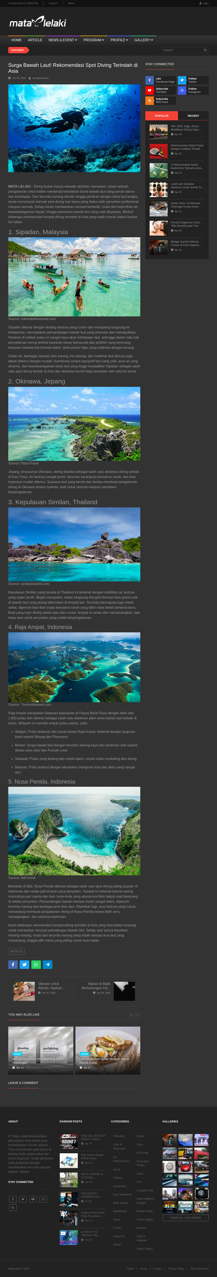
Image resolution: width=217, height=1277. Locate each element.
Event (116, 1169)
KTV (139, 1182)
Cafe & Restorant (119, 1146)
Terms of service (199, 1268)
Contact (53, 3)
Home (130, 1268)
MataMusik (120, 1211)
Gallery (117, 1177)
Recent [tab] (193, 115)
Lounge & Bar (145, 1190)
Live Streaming (122, 1194)
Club (139, 1144)
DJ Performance (121, 1159)
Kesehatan (119, 1186)
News (116, 1219)
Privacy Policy (176, 1268)
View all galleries (185, 1217)
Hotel (140, 1173)
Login (204, 3)
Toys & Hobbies (142, 1238)
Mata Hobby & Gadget (145, 1200)
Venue (117, 1244)
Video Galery (145, 1248)
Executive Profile (143, 1163)
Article (16, 951)
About (71, 3)
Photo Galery (145, 1219)
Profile (117, 1227)
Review (141, 1227)
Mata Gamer (120, 1202)
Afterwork (119, 1136)
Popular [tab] (161, 115)
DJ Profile (143, 1152)
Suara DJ (119, 1236)
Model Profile (145, 1211)
